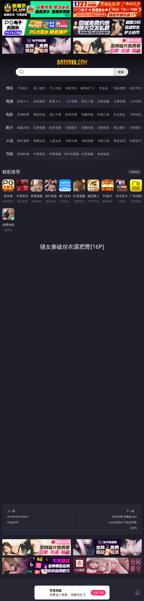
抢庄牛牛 (136, 88)
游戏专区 (71, 88)
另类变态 (136, 114)
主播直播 (120, 101)
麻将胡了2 (87, 88)
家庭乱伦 (39, 141)
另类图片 (136, 127)
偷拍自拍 (39, 114)
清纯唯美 (104, 127)
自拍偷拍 (39, 101)
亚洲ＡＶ (23, 101)
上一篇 (21, 517)
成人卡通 (55, 114)
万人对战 (55, 88)
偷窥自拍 (23, 127)
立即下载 (98, 592)
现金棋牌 (120, 88)
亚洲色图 (39, 127)
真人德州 (39, 88)
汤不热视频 (71, 154)
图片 (9, 127)
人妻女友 (55, 141)
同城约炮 (23, 154)
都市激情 (23, 141)
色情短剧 (104, 154)
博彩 (9, 88)
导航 (9, 153)
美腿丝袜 (88, 127)
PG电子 (23, 88)
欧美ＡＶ (55, 101)
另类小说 (104, 141)
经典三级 (104, 114)
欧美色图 (55, 127)
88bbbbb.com (72, 62)
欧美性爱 (71, 114)
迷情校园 (88, 141)
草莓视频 (55, 154)
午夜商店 (39, 154)
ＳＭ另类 (136, 101)
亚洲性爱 (23, 114)
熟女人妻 (88, 101)
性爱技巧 (136, 141)
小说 (9, 140)
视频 (9, 101)
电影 (9, 114)
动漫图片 (71, 127)
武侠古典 (71, 141)
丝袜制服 (104, 101)
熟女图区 (120, 127)
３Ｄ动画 (71, 101)
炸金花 (103, 88)
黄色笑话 (120, 141)
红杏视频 (88, 154)
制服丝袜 (88, 114)
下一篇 (123, 520)
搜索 (121, 72)
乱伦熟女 (120, 114)
